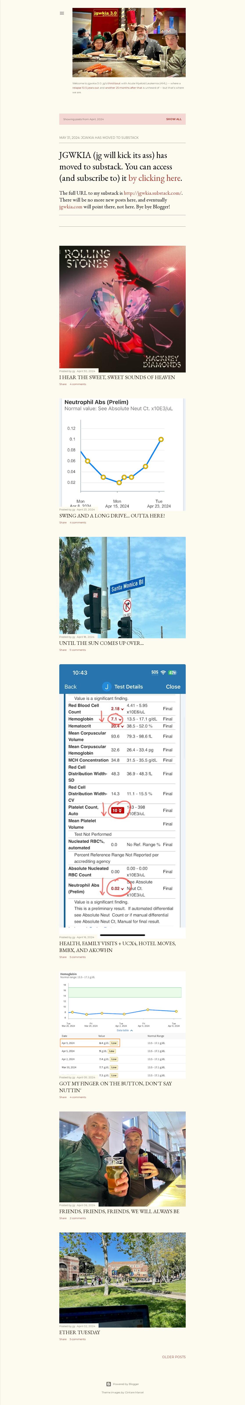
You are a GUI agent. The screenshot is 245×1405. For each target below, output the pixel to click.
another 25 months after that (123, 87)
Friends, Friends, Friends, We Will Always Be (119, 1211)
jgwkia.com (70, 206)
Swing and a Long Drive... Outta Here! (112, 515)
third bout (114, 83)
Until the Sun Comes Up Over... (101, 643)
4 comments (78, 384)
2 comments (78, 1218)
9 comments (78, 649)
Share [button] (63, 384)
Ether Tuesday (79, 1332)
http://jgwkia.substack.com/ (153, 192)
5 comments (78, 957)
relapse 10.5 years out (85, 87)
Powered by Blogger (122, 1384)
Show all (174, 119)
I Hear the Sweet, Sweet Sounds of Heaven (117, 377)
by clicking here (154, 177)
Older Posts (174, 1357)
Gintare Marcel (134, 1392)
